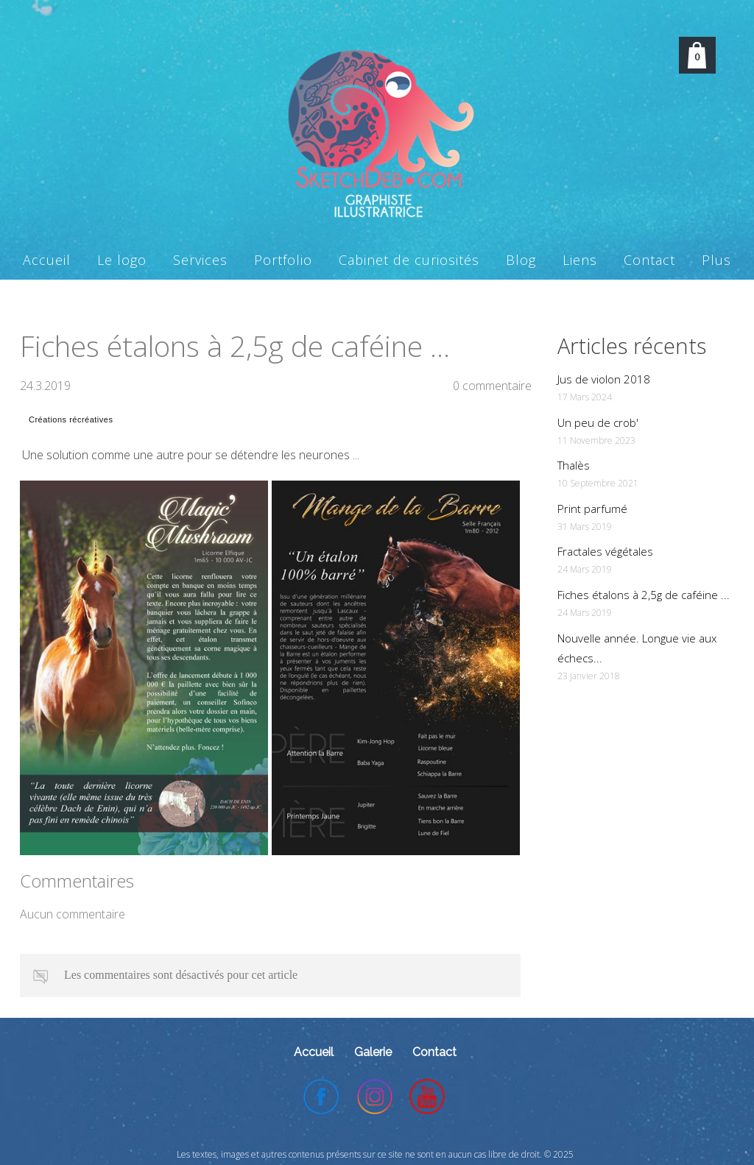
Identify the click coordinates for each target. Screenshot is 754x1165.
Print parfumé (592, 508)
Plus (716, 260)
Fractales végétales (605, 551)
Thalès (573, 465)
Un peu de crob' (597, 422)
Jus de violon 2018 (603, 379)
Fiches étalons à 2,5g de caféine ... (643, 594)
